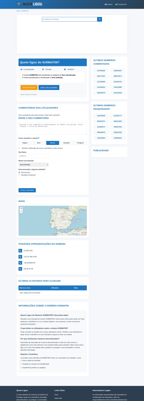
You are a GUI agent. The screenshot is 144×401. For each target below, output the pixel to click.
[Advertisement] (72, 37)
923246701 (118, 82)
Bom (39, 142)
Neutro (52, 142)
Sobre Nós (58, 382)
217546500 (101, 82)
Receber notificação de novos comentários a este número (42, 148)
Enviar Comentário (27, 190)
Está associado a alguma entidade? (32, 169)
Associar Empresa (29, 87)
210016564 (101, 138)
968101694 (118, 121)
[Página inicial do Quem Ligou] (29, 4)
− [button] (21, 210)
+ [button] (21, 207)
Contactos (58, 389)
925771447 (101, 76)
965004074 (101, 132)
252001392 (118, 132)
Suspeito (66, 142)
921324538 (118, 93)
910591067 (118, 71)
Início (18, 11)
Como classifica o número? (28, 137)
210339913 (101, 87)
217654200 (101, 71)
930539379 (101, 93)
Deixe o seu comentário (48, 87)
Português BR (120, 4)
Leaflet (68, 234)
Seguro (25, 142)
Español (108, 4)
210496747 (101, 127)
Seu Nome (22, 152)
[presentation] (33, 184)
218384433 (118, 138)
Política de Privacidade (62, 385)
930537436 (118, 127)
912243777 (118, 116)
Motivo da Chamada (26, 160)
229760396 (101, 116)
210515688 (118, 87)
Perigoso (80, 142)
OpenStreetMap (76, 234)
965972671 (118, 76)
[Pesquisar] (99, 19)
